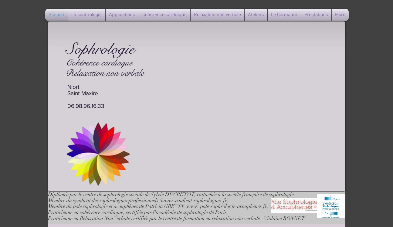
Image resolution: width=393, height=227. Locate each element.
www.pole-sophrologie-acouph (220, 206)
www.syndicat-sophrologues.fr (194, 200)
